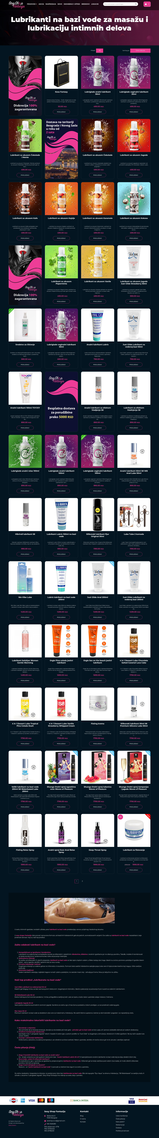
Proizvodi (32, 4)
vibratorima (76, 954)
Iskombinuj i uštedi (72, 4)
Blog (81, 1116)
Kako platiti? (120, 1122)
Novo (60, 4)
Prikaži (93, 50)
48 (99, 50)
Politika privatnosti (122, 1131)
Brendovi (86, 4)
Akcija (41, 4)
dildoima (84, 954)
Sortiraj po (126, 50)
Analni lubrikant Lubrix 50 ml (68, 1057)
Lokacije (94, 4)
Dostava (118, 1128)
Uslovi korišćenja (122, 1116)
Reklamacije (120, 1125)
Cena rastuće (140, 50)
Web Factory (12, 1125)
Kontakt (83, 1122)
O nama (83, 1119)
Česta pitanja (120, 1119)
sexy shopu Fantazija (24, 935)
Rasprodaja (51, 4)
